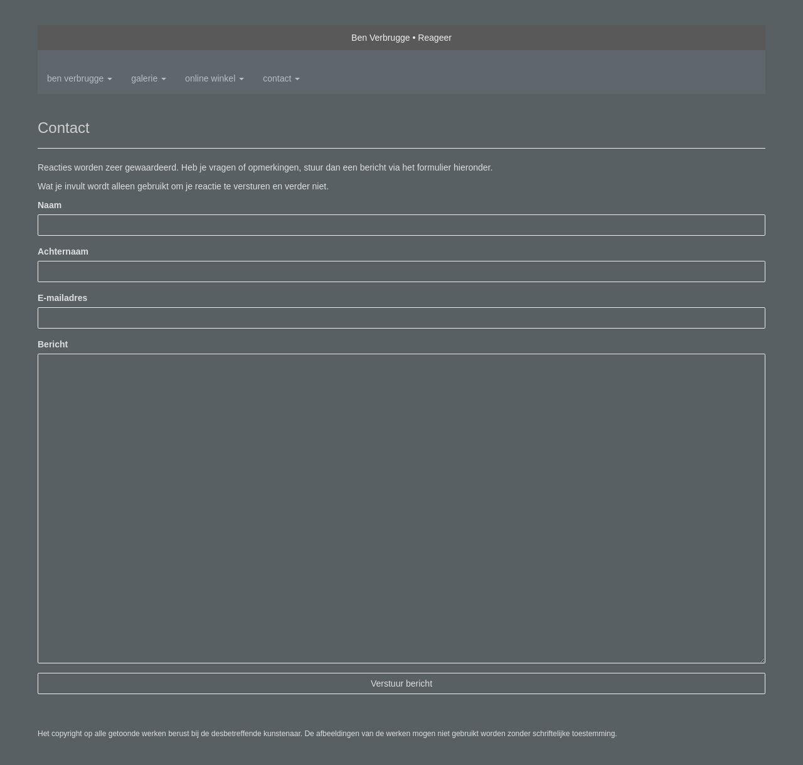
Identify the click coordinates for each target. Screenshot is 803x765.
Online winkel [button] (214, 78)
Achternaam (63, 251)
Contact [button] (281, 78)
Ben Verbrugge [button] (79, 78)
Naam (49, 205)
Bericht (53, 344)
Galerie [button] (148, 78)
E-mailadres (62, 298)
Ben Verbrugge (380, 38)
